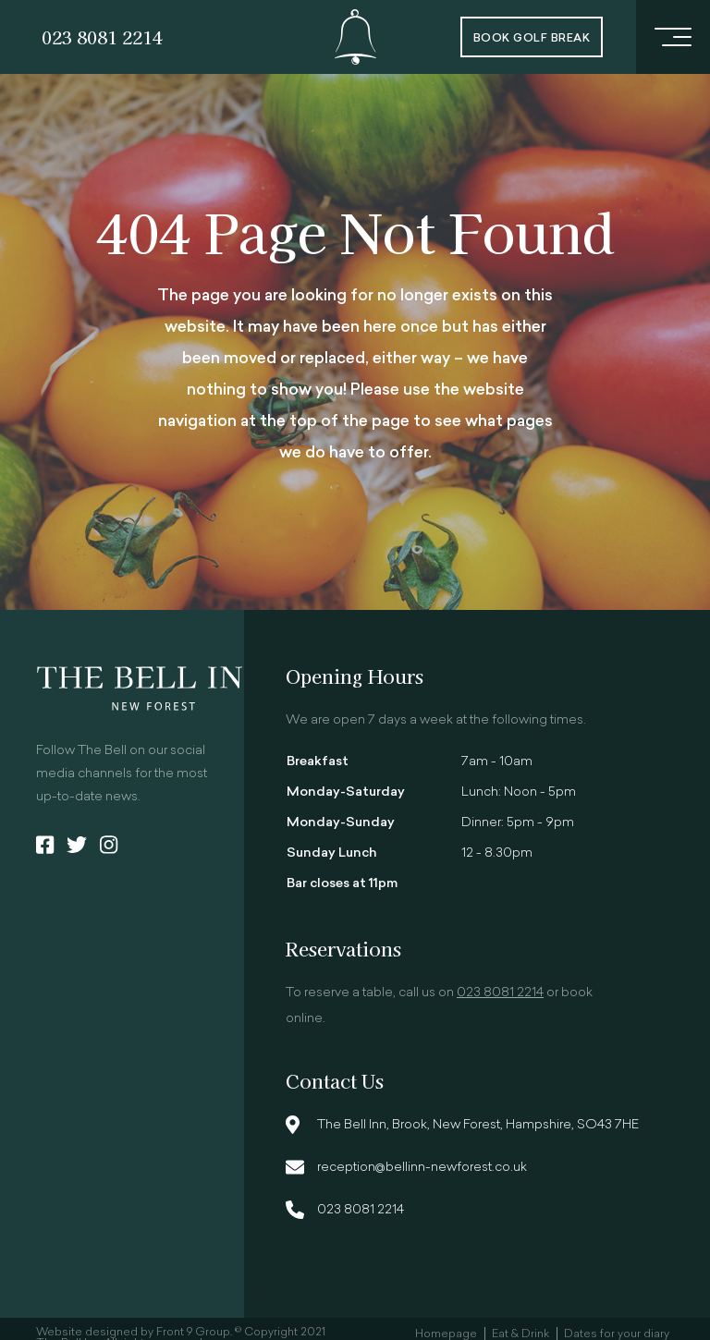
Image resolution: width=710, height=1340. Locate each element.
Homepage (446, 1334)
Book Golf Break (531, 38)
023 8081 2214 (102, 36)
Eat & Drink (520, 1334)
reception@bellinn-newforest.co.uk (422, 1168)
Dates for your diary (616, 1334)
